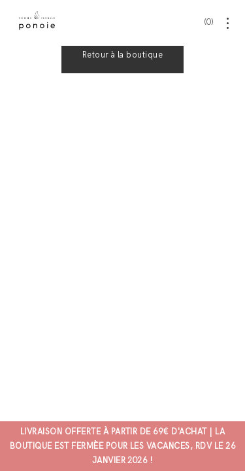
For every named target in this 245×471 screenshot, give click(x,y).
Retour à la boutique (122, 55)
